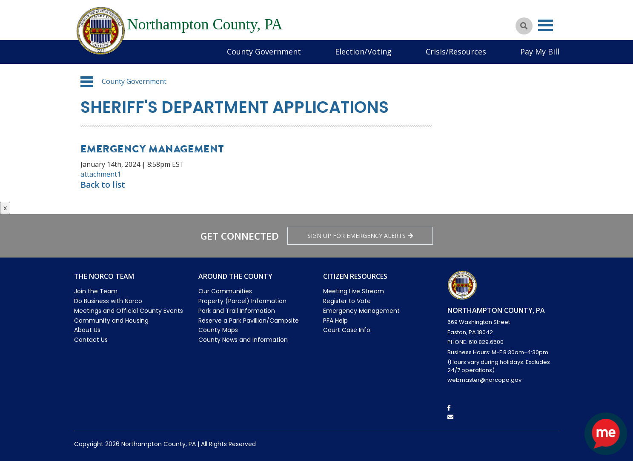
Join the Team (95, 291)
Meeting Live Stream (353, 291)
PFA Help (335, 320)
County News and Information (243, 339)
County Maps (218, 330)
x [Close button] (5, 207)
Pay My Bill (539, 51)
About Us (87, 330)
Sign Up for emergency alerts (360, 236)
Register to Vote (347, 301)
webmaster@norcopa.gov (484, 380)
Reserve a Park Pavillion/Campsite (248, 320)
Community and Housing (111, 320)
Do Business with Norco (108, 301)
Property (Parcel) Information (242, 301)
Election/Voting (363, 51)
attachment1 (100, 174)
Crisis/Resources (456, 51)
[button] (86, 82)
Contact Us (91, 339)
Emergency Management (361, 310)
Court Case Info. (347, 330)
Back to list (102, 184)
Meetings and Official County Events (128, 310)
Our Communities (225, 291)
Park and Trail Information (236, 310)
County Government (264, 51)
